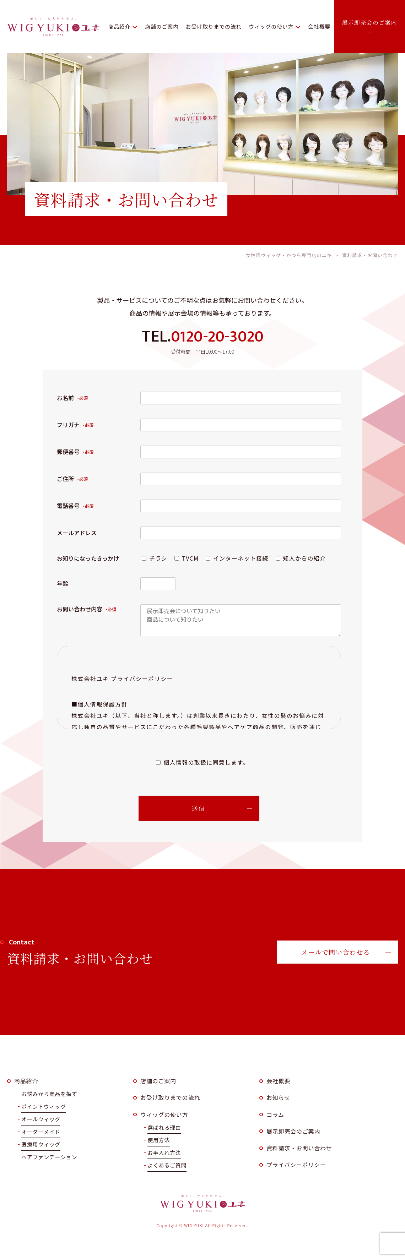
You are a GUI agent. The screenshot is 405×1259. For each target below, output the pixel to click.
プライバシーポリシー (296, 1164)
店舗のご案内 (158, 1081)
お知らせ (278, 1097)
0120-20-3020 (217, 337)
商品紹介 (26, 1081)
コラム (275, 1114)
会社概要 (278, 1081)
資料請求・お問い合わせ (299, 1148)
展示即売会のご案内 (293, 1131)
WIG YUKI (53, 27)
